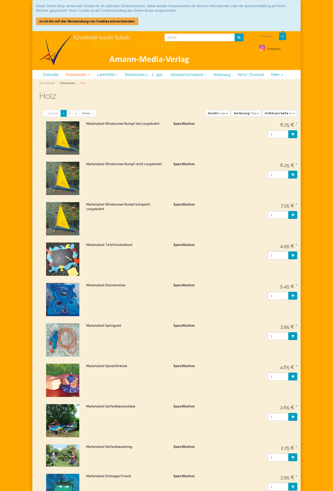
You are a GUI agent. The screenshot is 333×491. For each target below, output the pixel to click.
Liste (218, 113)
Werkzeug (221, 74)
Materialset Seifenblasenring (109, 447)
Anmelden (267, 36)
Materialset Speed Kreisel (106, 366)
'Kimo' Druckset (250, 74)
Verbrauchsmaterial (188, 74)
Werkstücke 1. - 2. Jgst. (144, 74)
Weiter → (88, 113)
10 (280, 113)
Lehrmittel (107, 74)
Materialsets (78, 74)
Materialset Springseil (103, 325)
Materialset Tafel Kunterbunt (109, 245)
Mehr (277, 74)
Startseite (51, 74)
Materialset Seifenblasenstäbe (110, 406)
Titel (246, 113)
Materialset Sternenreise (105, 285)
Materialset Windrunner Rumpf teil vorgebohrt (122, 124)
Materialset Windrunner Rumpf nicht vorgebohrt (124, 164)
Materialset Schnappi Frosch (108, 476)
